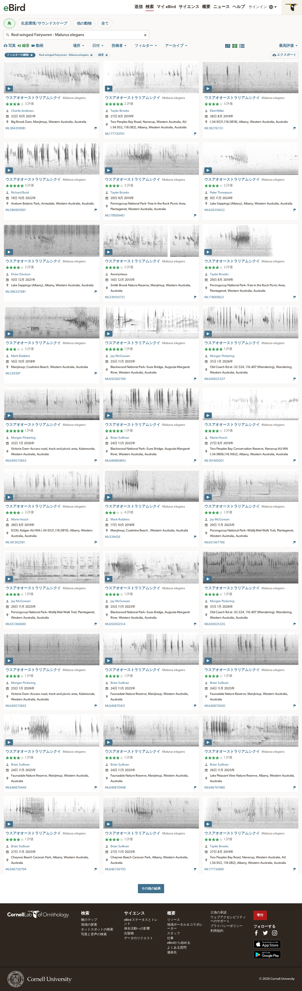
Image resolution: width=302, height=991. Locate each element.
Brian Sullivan (119, 437)
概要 (206, 7)
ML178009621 (214, 297)
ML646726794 (16, 869)
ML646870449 (16, 787)
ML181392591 (15, 542)
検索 (149, 7)
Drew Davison (21, 274)
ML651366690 (16, 624)
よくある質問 (176, 947)
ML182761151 (213, 128)
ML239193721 (115, 297)
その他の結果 (151, 888)
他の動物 (84, 23)
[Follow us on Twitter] (265, 933)
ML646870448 (115, 787)
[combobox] (76, 34)
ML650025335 (214, 624)
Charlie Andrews (22, 110)
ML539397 (13, 373)
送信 (138, 7)
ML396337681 (16, 291)
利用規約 (216, 930)
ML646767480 (214, 787)
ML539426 (112, 537)
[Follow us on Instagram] (274, 933)
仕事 (170, 938)
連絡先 (172, 952)
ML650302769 (115, 379)
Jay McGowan (120, 356)
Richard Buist (20, 192)
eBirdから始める (178, 942)
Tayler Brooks (119, 110)
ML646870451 (115, 705)
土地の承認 (218, 912)
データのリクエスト (138, 938)
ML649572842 (16, 705)
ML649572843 (16, 460)
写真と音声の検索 (94, 934)
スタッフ (173, 933)
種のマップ (89, 919)
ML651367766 (214, 542)
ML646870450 (214, 705)
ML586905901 (16, 210)
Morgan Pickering (222, 356)
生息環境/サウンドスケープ (44, 23)
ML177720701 (115, 133)
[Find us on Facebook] (256, 933)
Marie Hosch (218, 437)
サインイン (258, 7)
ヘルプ (238, 7)
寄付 (260, 915)
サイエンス (189, 7)
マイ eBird (166, 7)
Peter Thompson (221, 192)
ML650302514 (115, 624)
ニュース (221, 7)
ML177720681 (214, 869)
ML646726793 (115, 869)
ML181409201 (214, 460)
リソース (173, 919)
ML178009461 (115, 215)
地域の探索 (89, 924)
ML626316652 (214, 210)
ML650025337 (214, 379)
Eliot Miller (217, 110)
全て (105, 23)
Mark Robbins (20, 356)
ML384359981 (16, 128)
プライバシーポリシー (226, 926)
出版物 (129, 933)
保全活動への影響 (137, 928)
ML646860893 (115, 460)
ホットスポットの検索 (97, 929)
